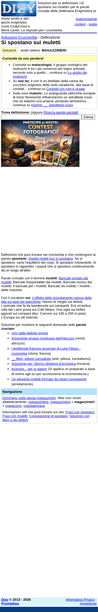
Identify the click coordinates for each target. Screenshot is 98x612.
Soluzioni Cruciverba (19, 37)
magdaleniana (34, 406)
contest (80, 24)
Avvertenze (88, 603)
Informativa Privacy (80, 600)
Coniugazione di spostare (48, 416)
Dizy (4, 600)
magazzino (13, 406)
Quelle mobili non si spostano (50, 258)
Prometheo (10, 603)
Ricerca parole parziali (60, 112)
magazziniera (38, 402)
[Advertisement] (49, 544)
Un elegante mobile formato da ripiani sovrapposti (48, 379)
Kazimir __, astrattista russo (52, 105)
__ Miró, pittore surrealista (31, 359)
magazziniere (60, 402)
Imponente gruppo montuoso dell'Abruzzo (42, 338)
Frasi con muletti (14, 416)
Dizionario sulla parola (29, 398)
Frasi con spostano (80, 412)
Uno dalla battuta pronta (29, 333)
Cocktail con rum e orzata (65, 89)
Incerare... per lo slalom (29, 369)
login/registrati (86, 19)
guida (93, 24)
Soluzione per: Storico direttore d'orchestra (43, 364)
